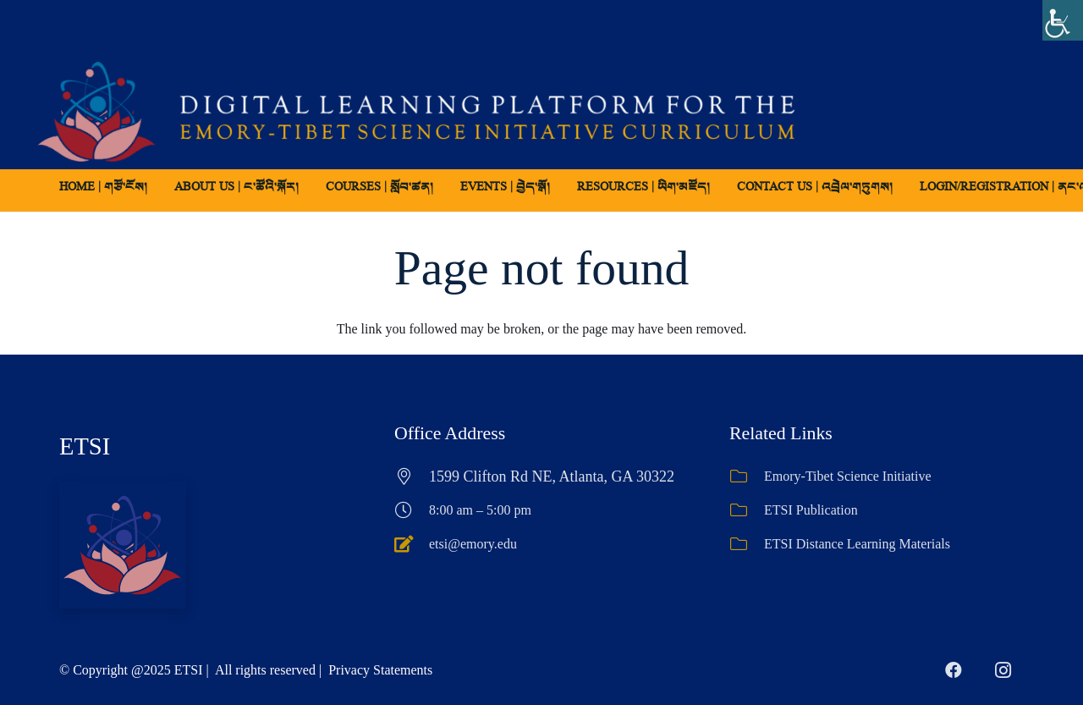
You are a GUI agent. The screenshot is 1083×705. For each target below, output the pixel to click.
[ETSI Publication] (746, 510)
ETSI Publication (811, 510)
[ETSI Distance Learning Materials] (746, 544)
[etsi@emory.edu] (411, 544)
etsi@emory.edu (473, 544)
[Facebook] (953, 670)
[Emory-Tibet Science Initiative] (746, 476)
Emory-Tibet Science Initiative (848, 476)
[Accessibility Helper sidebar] (1062, 20)
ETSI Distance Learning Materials (857, 544)
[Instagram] (1002, 670)
